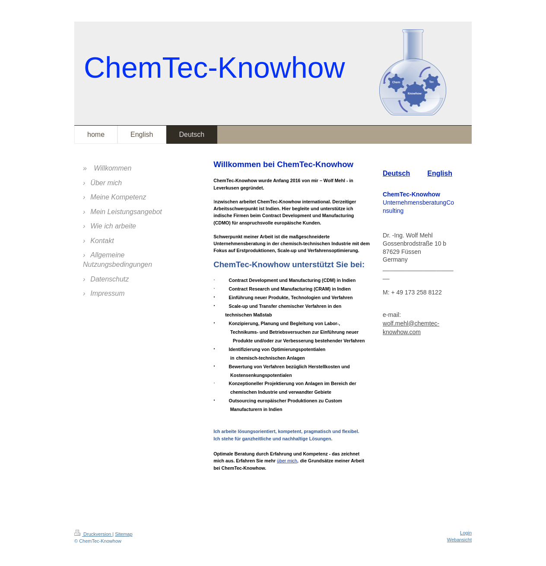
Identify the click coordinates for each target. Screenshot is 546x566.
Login (466, 532)
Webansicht (459, 539)
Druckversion (93, 534)
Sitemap (123, 534)
